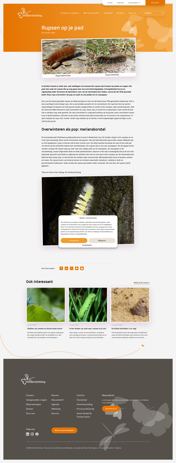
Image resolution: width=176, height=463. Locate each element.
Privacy (101, 448)
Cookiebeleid (87, 245)
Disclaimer (110, 448)
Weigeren (102, 240)
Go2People (68, 448)
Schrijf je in (111, 409)
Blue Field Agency (91, 448)
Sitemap (118, 448)
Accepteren (74, 240)
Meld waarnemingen (64, 430)
